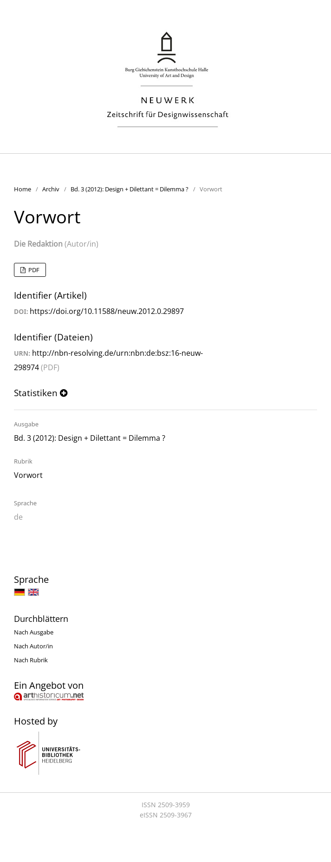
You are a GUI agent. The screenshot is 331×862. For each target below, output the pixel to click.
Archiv (50, 189)
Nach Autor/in (33, 646)
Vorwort (28, 475)
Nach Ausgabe (33, 632)
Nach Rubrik (31, 660)
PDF (33, 270)
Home (22, 189)
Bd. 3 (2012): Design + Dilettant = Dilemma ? (129, 189)
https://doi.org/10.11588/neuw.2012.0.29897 (107, 311)
